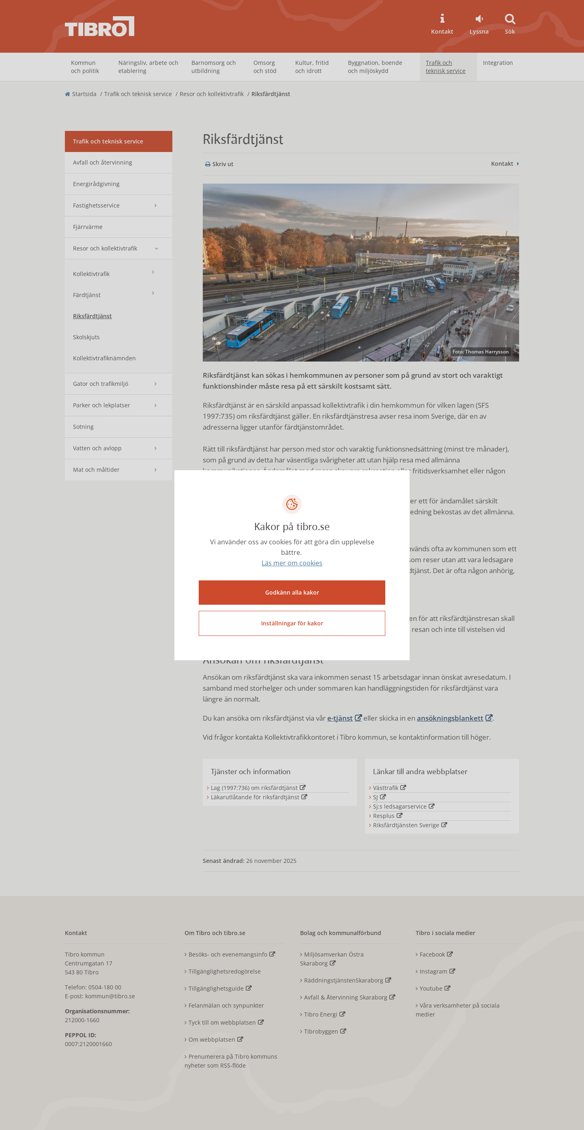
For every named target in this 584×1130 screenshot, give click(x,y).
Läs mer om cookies (292, 563)
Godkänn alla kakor (292, 592)
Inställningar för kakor (292, 623)
